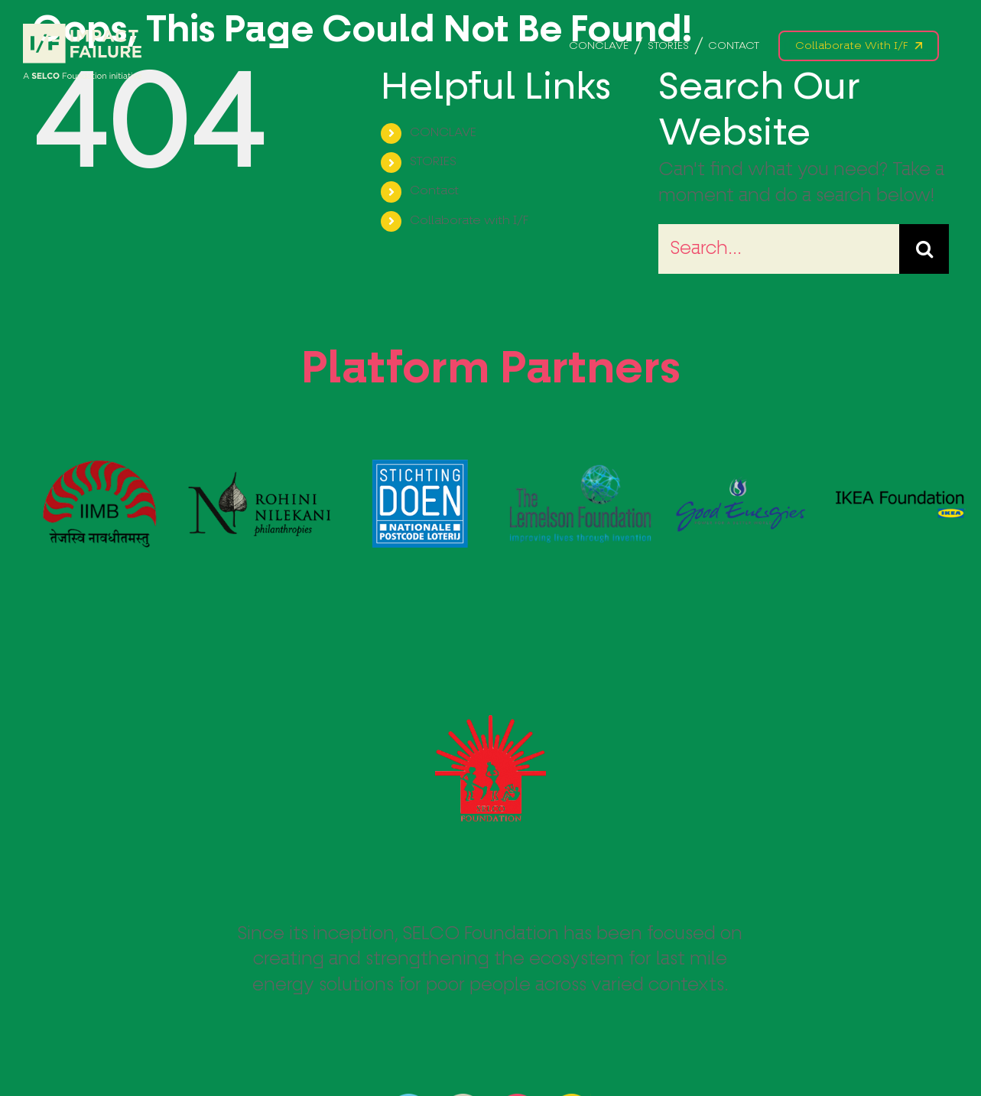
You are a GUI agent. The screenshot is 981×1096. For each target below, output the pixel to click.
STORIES (433, 162)
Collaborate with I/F (469, 221)
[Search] (924, 249)
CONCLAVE (443, 133)
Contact (434, 191)
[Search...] (778, 249)
